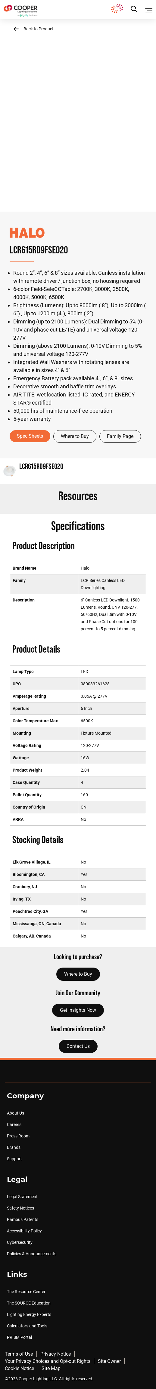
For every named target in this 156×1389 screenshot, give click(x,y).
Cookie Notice (19, 1368)
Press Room (18, 1136)
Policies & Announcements (31, 1253)
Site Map (51, 1368)
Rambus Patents (22, 1219)
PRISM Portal (19, 1337)
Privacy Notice (55, 1354)
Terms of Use (19, 1354)
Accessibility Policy (24, 1230)
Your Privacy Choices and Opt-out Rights (47, 1361)
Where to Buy (75, 436)
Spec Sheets (30, 436)
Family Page (120, 436)
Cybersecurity (20, 1242)
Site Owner (109, 1361)
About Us (15, 1113)
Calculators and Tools (27, 1325)
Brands (13, 1147)
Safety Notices (20, 1208)
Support (14, 1158)
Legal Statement (22, 1196)
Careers (14, 1124)
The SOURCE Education (29, 1303)
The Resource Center (26, 1291)
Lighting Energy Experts (29, 1314)
